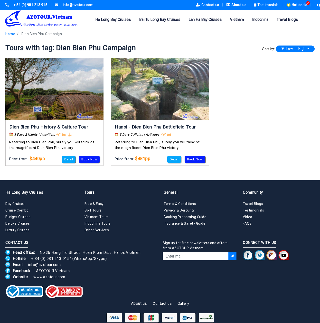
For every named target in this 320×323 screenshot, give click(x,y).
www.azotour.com (49, 277)
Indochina (260, 19)
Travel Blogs (287, 19)
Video (247, 217)
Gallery (183, 303)
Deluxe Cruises (17, 223)
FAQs (247, 223)
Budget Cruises (17, 217)
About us (236, 5)
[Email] (195, 256)
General (171, 192)
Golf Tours (93, 210)
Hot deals (297, 5)
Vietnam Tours (97, 217)
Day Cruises (15, 204)
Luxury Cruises (17, 230)
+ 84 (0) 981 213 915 (50, 258)
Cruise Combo (16, 210)
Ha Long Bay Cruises (113, 19)
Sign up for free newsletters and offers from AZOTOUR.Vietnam (195, 245)
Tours (90, 192)
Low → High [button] (294, 49)
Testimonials (267, 5)
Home (10, 34)
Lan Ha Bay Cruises (205, 19)
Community (253, 192)
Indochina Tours (98, 223)
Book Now (89, 159)
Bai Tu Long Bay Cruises (159, 19)
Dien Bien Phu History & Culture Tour (48, 127)
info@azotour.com (44, 264)
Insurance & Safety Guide (184, 223)
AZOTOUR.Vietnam (53, 270)
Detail (68, 159)
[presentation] (200, 273)
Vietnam (237, 19)
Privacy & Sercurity (179, 210)
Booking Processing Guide (185, 217)
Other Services (97, 230)
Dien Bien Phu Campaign (41, 34)
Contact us (208, 5)
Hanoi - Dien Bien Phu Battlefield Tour (155, 127)
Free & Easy (94, 204)
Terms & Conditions (180, 204)
